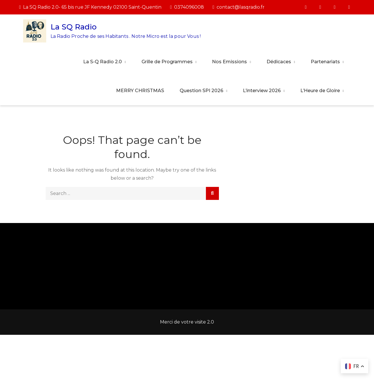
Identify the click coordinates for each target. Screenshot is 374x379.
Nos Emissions (229, 61)
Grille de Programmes (167, 61)
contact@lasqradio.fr (239, 7)
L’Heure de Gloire (320, 90)
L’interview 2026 (262, 90)
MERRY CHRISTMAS (140, 90)
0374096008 (187, 7)
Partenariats (325, 61)
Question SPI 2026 (201, 90)
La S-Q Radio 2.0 (102, 61)
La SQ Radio (74, 26)
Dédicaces (279, 61)
